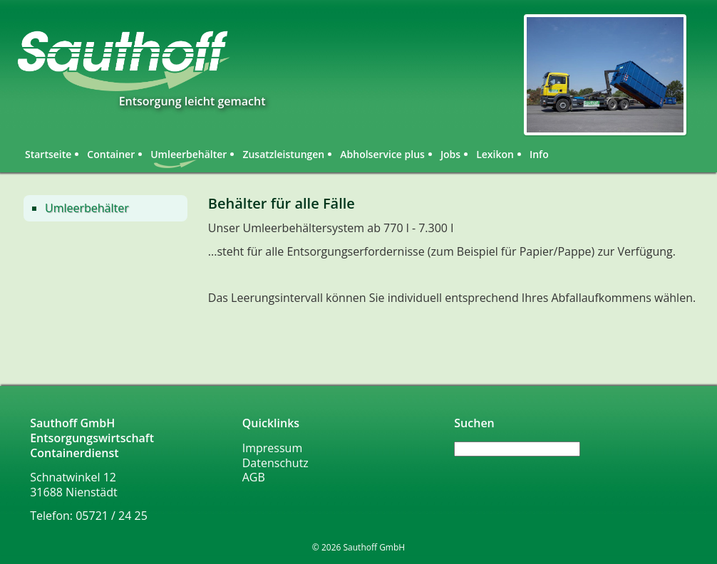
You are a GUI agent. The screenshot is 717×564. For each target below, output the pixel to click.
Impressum (272, 448)
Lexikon (495, 154)
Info (539, 154)
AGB (253, 477)
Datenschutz (275, 463)
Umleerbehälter (87, 208)
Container (111, 154)
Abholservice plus (382, 154)
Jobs (450, 154)
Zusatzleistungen (283, 154)
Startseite (48, 154)
